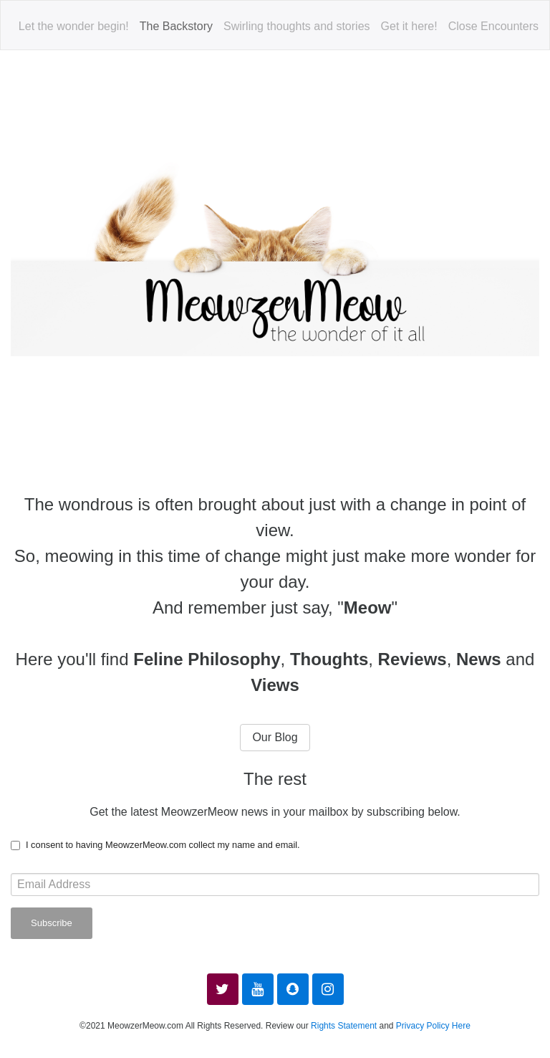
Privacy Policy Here (433, 1026)
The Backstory (176, 26)
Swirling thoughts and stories (296, 26)
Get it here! (409, 26)
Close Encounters (493, 26)
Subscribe (51, 923)
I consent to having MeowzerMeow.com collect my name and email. (163, 844)
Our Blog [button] (274, 737)
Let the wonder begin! (74, 26)
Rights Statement (344, 1026)
